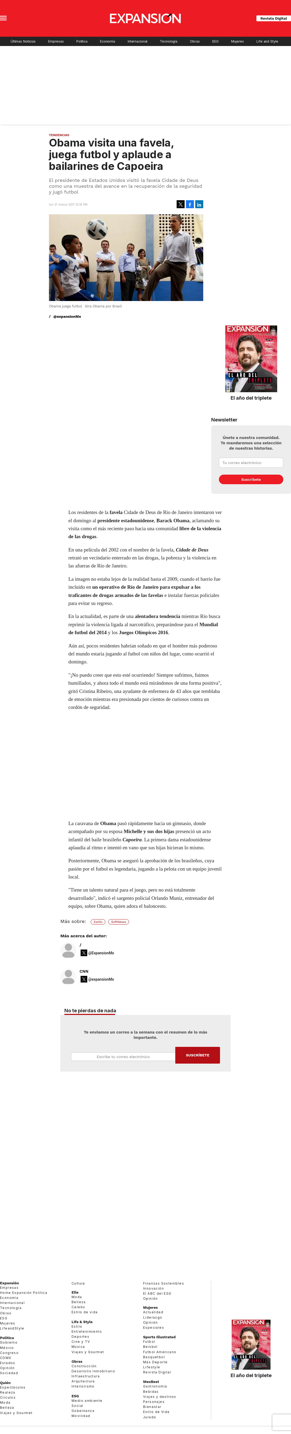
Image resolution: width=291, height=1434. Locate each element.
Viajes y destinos (159, 1397)
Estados (7, 1363)
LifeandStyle (12, 1328)
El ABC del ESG (157, 1293)
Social (77, 1406)
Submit (197, 1055)
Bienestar (152, 1407)
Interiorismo (83, 1386)
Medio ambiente (87, 1401)
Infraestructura (86, 1376)
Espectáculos (13, 1387)
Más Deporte (155, 1362)
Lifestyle (151, 1367)
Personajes (154, 1402)
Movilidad (81, 1416)
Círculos (8, 1397)
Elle (75, 1292)
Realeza (7, 1392)
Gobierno (9, 1342)
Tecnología (168, 41)
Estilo (98, 922)
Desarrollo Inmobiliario (93, 1371)
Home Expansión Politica (23, 1293)
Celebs (78, 1307)
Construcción (84, 1366)
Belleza (7, 1408)
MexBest (151, 1381)
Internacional (137, 41)
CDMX (5, 1358)
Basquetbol (154, 1357)
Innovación (153, 1288)
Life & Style (82, 1322)
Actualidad (153, 1312)
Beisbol (150, 1347)
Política (82, 41)
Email (123, 1056)
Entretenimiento (87, 1331)
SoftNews (118, 922)
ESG (215, 41)
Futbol (149, 1342)
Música (78, 1347)
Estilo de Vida (156, 1412)
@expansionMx (67, 316)
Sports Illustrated (159, 1337)
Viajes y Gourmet (16, 1413)
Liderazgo (153, 1317)
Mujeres (237, 41)
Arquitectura (83, 1381)
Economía (107, 41)
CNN (84, 971)
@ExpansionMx (101, 953)
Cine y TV (81, 1342)
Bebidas (151, 1392)
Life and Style (267, 41)
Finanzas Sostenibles (163, 1283)
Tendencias (59, 135)
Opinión (7, 1368)
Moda (5, 1402)
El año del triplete (251, 398)
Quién (5, 1383)
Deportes (80, 1337)
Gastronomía (155, 1386)
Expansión (9, 1283)
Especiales (153, 1328)
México (7, 1348)
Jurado (149, 1417)
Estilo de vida (85, 1312)
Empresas (56, 41)
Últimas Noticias (23, 41)
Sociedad (9, 1373)
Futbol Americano (159, 1352)
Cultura (78, 1283)
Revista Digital (273, 18)
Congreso (9, 1353)
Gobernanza (83, 1411)
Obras (194, 41)
